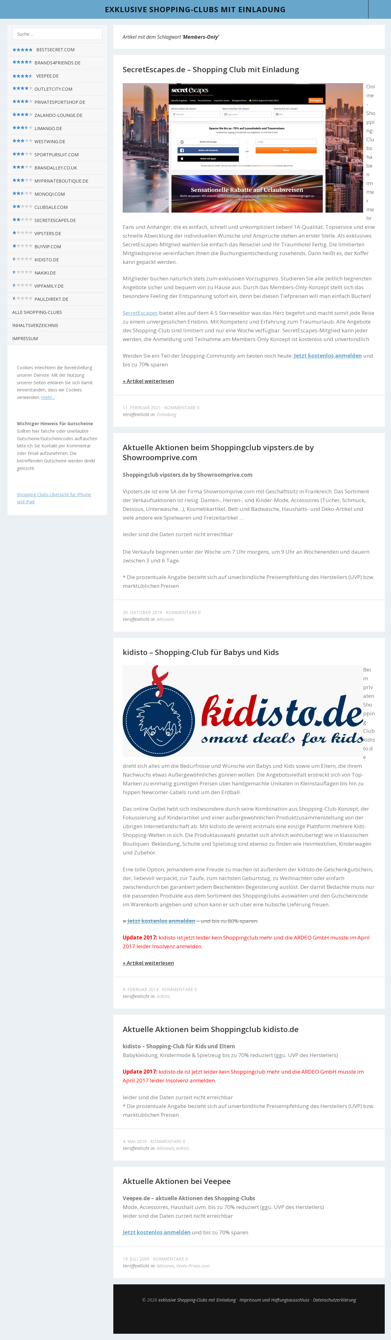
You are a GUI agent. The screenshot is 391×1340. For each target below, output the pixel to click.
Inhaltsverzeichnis (35, 325)
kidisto (163, 996)
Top (249, 1318)
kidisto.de (35, 260)
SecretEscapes (140, 312)
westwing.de (38, 141)
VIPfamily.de (38, 286)
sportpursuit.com (45, 155)
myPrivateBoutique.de (50, 181)
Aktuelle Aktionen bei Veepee (177, 1181)
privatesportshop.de (48, 102)
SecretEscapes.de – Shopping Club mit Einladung (211, 69)
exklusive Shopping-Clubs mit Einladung (195, 9)
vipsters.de (36, 233)
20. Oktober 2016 (142, 612)
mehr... (48, 397)
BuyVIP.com (36, 246)
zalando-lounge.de (47, 115)
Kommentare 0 (181, 408)
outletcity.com (42, 89)
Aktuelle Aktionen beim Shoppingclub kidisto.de (211, 1029)
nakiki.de (34, 273)
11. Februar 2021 (142, 408)
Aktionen (165, 619)
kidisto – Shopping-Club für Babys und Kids (201, 652)
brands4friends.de (46, 63)
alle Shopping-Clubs (37, 312)
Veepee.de (35, 76)
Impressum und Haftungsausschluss (274, 1300)
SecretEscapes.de (44, 220)
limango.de (37, 128)
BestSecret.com (43, 50)
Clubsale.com (40, 207)
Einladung (166, 414)
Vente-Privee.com (193, 1266)
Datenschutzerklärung (334, 1300)
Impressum (25, 338)
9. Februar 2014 (140, 989)
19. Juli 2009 (136, 1259)
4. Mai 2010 (135, 1141)
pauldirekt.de (40, 299)
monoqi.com (38, 194)
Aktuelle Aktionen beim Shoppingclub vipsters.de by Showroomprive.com (218, 452)
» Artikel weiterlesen (148, 381)
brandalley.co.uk (44, 168)
